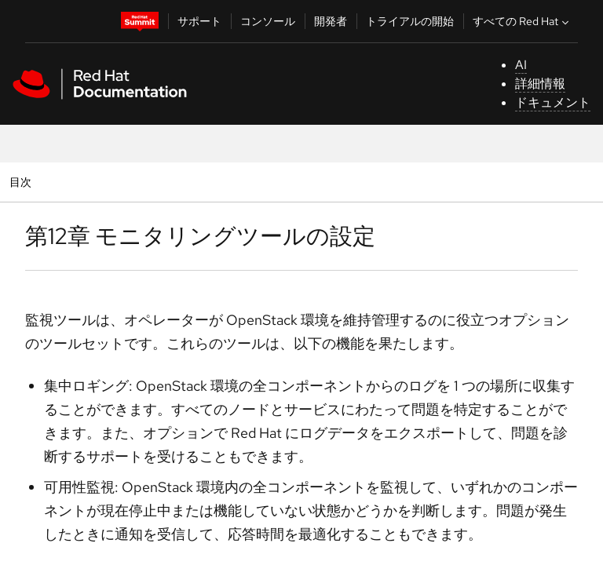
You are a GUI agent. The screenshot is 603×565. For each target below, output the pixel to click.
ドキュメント (552, 102)
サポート (199, 21)
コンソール (267, 21)
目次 (22, 181)
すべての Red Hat (522, 21)
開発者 (330, 21)
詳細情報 (540, 83)
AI (521, 64)
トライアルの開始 (410, 21)
